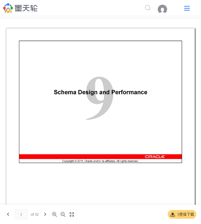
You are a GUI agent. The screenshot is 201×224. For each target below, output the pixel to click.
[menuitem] (165, 9)
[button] (187, 8)
